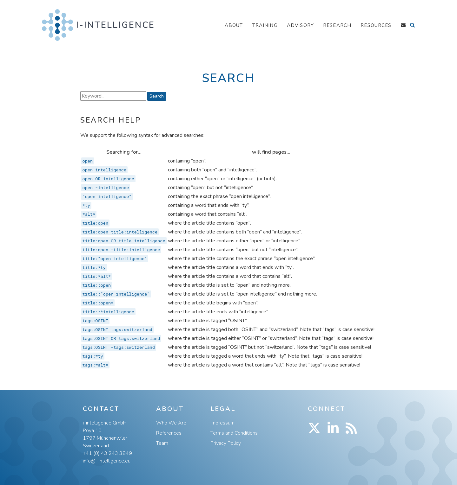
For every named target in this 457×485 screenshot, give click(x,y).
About (234, 25)
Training (265, 25)
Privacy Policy (225, 443)
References (169, 433)
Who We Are (171, 422)
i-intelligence (115, 25)
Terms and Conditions (234, 433)
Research (337, 25)
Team (162, 443)
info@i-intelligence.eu (106, 460)
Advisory (300, 25)
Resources (376, 25)
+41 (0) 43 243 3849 (107, 453)
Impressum (222, 422)
